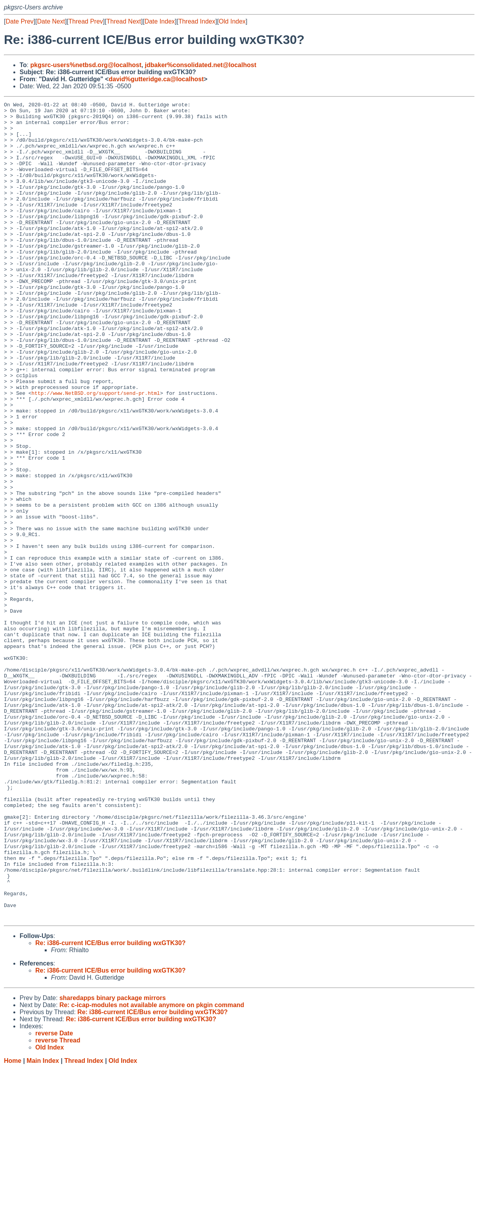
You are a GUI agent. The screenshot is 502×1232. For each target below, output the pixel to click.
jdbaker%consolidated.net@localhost (200, 65)
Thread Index (196, 21)
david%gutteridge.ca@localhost (156, 79)
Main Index (43, 1224)
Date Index (159, 21)
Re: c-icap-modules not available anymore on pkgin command (151, 1168)
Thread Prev (86, 21)
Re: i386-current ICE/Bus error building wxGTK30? (110, 1106)
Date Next (51, 21)
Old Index (232, 21)
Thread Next (123, 21)
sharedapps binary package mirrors (112, 1161)
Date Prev (19, 21)
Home (12, 1224)
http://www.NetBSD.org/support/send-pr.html (95, 451)
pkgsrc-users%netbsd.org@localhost (85, 65)
